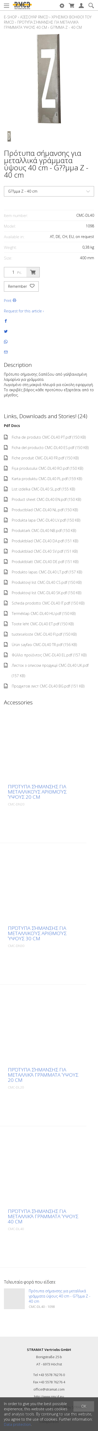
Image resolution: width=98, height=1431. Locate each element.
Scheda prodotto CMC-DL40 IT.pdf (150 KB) (44, 603)
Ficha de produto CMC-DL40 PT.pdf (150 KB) (45, 437)
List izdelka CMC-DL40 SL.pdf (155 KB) (39, 489)
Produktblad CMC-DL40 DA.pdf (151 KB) (41, 540)
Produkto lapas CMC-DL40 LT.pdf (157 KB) (43, 572)
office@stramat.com (49, 1389)
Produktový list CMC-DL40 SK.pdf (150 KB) (42, 592)
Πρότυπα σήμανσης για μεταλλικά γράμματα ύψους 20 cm (43, 1074)
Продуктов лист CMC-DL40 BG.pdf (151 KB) (44, 686)
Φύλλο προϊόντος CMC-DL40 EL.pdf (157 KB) (45, 655)
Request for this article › (24, 310)
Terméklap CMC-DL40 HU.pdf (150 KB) (40, 613)
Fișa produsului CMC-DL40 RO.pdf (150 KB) (43, 468)
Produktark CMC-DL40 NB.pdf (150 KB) (40, 530)
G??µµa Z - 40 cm (66, 27)
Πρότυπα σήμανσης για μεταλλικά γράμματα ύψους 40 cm (41, 25)
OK (83, 1406)
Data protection (17, 1424)
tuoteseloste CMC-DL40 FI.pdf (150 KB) (40, 634)
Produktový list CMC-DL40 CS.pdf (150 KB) (43, 582)
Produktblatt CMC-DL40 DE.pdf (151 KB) (41, 561)
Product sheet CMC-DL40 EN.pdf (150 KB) (42, 499)
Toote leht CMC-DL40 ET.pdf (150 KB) (39, 623)
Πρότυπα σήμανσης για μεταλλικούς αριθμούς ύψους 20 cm (37, 791)
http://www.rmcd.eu (49, 1396)
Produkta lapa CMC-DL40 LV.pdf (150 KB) (42, 520)
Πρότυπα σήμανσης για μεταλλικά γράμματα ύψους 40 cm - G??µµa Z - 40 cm (59, 1296)
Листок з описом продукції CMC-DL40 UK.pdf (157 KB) (46, 670)
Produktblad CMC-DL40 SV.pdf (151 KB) (41, 551)
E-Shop (10, 17)
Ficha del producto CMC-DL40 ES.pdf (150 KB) (46, 447)
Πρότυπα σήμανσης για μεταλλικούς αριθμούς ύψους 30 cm (37, 933)
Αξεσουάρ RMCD (34, 17)
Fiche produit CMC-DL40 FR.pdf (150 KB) (41, 457)
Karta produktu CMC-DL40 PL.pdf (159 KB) (43, 478)
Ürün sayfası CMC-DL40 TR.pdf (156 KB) (40, 644)
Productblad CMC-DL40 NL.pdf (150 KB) (41, 509)
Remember (21, 286)
